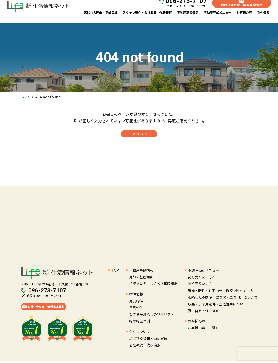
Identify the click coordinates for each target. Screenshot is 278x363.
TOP (115, 271)
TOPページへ (139, 134)
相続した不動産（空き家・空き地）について (222, 299)
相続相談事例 (139, 322)
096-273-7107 (186, 6)
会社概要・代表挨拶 (144, 346)
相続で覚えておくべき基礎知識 (153, 285)
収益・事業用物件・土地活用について (217, 305)
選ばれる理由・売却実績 (101, 17)
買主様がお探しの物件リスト (151, 316)
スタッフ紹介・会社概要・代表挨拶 (147, 17)
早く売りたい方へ (202, 285)
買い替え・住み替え (203, 312)
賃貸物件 (136, 309)
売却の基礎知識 (141, 278)
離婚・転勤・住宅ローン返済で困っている (220, 292)
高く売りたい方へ (202, 278)
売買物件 (136, 302)
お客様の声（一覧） (203, 329)
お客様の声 (244, 17)
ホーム (27, 97)
